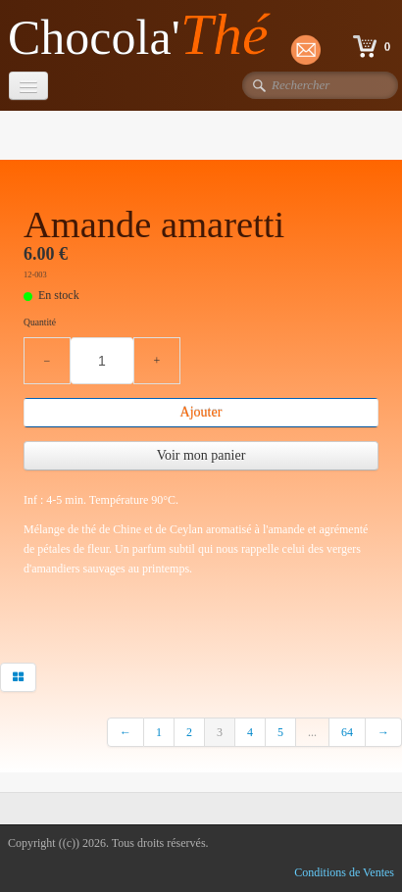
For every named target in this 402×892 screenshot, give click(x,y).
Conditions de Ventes (344, 872)
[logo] (145, 36)
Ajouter (201, 412)
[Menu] (28, 86)
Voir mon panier (201, 455)
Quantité (40, 322)
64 (347, 732)
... (312, 732)
